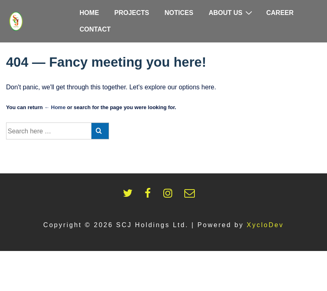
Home (89, 12)
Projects (131, 12)
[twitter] (131, 195)
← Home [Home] (54, 107)
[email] (191, 195)
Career (280, 12)
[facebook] (151, 195)
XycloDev (265, 224)
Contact (95, 29)
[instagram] (170, 195)
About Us (231, 12)
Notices (179, 12)
